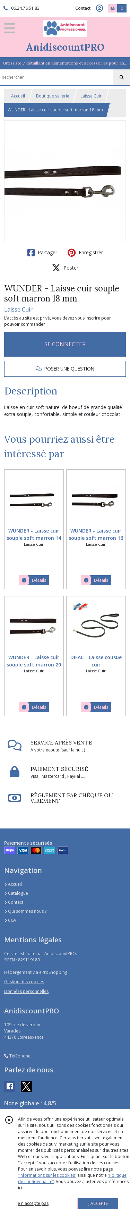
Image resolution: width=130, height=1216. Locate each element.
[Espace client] (99, 8)
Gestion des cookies (24, 982)
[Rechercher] (121, 77)
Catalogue (16, 893)
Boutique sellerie (52, 96)
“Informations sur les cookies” (47, 1175)
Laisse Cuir (91, 96)
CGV (10, 920)
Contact (82, 8)
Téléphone (17, 1056)
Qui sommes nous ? (25, 911)
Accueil (18, 96)
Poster (65, 268)
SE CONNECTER (65, 344)
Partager (42, 252)
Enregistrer (85, 252)
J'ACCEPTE (98, 1203)
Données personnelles (26, 991)
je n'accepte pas (33, 1203)
